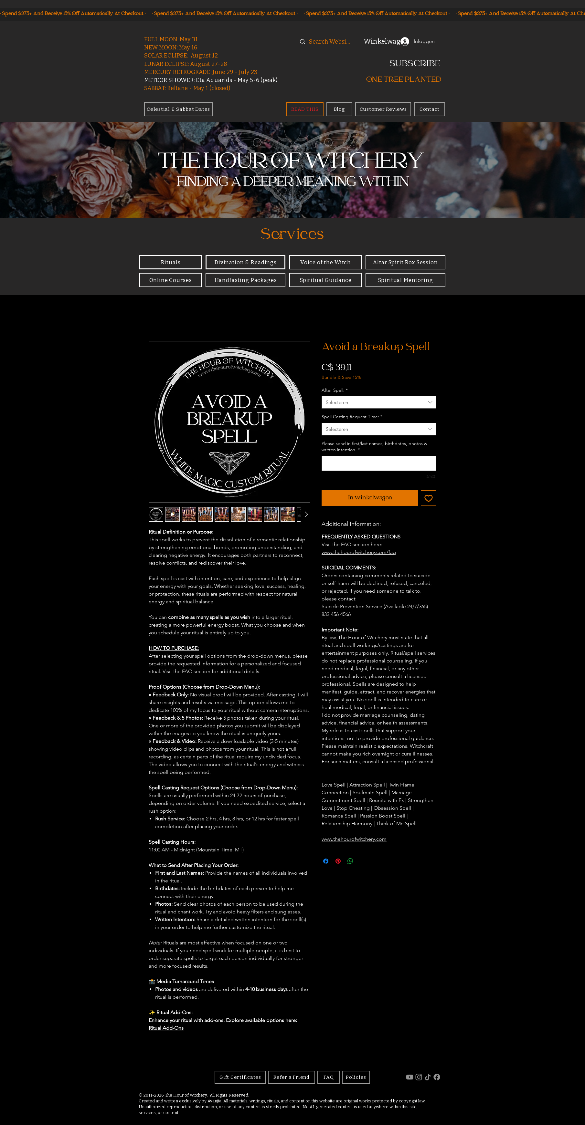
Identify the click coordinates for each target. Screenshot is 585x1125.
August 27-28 (208, 64)
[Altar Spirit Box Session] (405, 262)
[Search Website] (330, 41)
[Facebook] (436, 1077)
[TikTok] (427, 1077)
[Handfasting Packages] (245, 280)
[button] (378, 41)
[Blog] (339, 109)
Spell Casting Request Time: (352, 417)
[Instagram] (418, 1077)
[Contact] (429, 109)
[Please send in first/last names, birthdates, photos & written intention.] (379, 463)
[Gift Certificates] (240, 1077)
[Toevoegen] (428, 498)
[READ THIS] (305, 109)
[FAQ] (328, 1077)
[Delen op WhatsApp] (350, 861)
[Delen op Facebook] (326, 861)
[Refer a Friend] (291, 1077)
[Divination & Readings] (245, 262)
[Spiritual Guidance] (325, 280)
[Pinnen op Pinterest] (338, 861)
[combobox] (379, 402)
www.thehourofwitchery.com (354, 839)
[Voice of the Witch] (325, 262)
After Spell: (335, 390)
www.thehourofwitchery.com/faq (359, 552)
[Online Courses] (170, 280)
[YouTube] (409, 1077)
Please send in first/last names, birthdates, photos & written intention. (374, 447)
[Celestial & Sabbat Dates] (178, 109)
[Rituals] (170, 262)
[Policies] (356, 1077)
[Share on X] (363, 861)
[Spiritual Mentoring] (405, 280)
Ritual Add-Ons (166, 1028)
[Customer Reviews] (383, 109)
